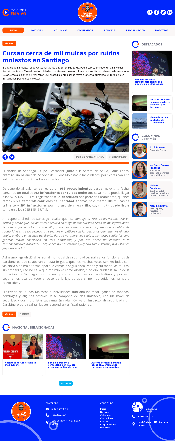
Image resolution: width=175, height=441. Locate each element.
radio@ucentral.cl (60, 408)
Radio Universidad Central (90, 157)
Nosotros (161, 30)
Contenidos (85, 30)
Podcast (109, 30)
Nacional (9, 43)
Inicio (13, 30)
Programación (135, 30)
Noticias (37, 30)
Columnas (60, 30)
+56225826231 (58, 414)
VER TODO (66, 383)
